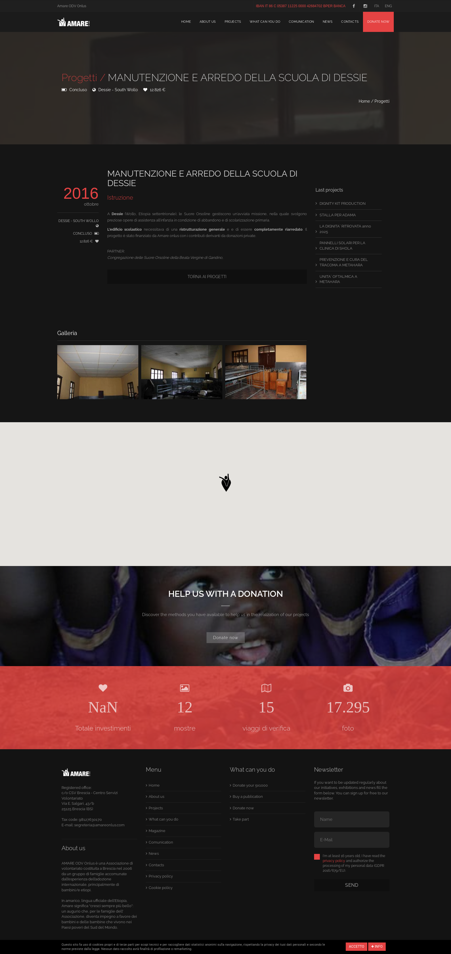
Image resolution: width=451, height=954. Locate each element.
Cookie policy (161, 888)
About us (208, 22)
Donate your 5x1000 (250, 785)
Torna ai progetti (207, 276)
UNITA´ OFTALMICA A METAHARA (338, 279)
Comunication (301, 22)
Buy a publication (248, 796)
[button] (225, 481)
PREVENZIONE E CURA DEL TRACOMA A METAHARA (344, 262)
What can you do (265, 22)
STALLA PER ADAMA (338, 215)
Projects (233, 22)
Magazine (157, 831)
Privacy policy (161, 876)
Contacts (350, 22)
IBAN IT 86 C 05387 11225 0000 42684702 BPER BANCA (300, 6)
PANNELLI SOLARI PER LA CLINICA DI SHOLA (342, 246)
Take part (241, 819)
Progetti (381, 101)
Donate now (378, 22)
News (328, 22)
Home (186, 22)
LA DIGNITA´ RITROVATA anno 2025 (345, 229)
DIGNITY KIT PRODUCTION (343, 203)
